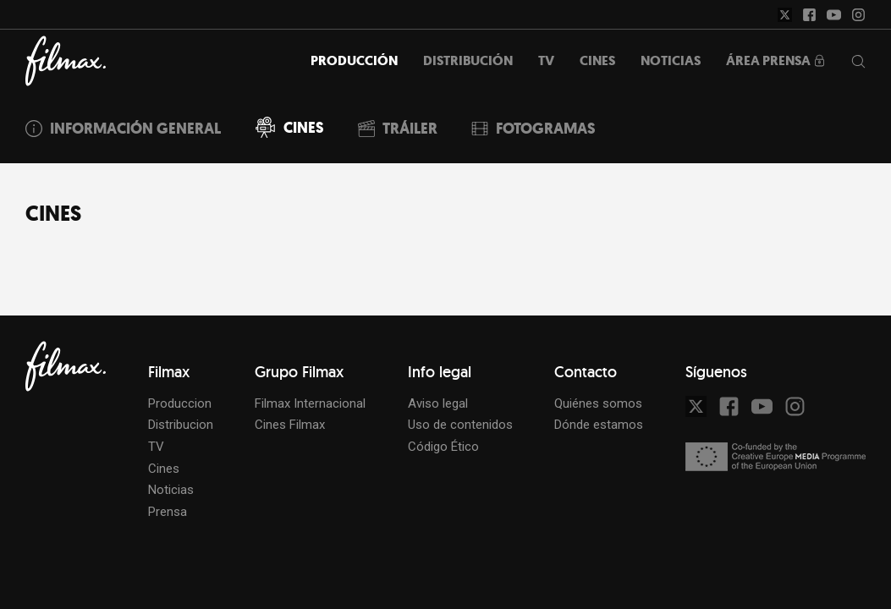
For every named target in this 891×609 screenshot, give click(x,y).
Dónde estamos (598, 424)
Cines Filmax (290, 424)
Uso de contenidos (460, 424)
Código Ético (443, 446)
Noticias (171, 489)
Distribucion (180, 424)
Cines (163, 468)
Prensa (167, 511)
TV (156, 446)
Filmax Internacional (310, 403)
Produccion (180, 403)
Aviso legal (438, 403)
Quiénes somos (598, 403)
